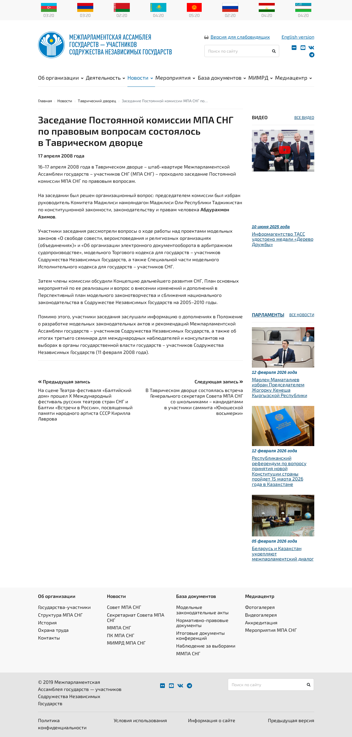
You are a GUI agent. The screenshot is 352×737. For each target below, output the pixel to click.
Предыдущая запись (64, 381)
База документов (222, 77)
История (47, 622)
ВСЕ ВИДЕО (304, 117)
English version (298, 37)
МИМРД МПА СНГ (126, 642)
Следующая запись (219, 381)
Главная (45, 100)
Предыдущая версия (291, 720)
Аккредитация (261, 622)
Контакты (49, 637)
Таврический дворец (97, 100)
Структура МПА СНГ (60, 615)
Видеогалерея (261, 615)
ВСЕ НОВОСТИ (301, 314)
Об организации (60, 77)
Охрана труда (53, 630)
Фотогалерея (260, 607)
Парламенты (268, 314)
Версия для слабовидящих (240, 37)
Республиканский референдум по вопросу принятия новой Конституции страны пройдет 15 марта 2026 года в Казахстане (279, 471)
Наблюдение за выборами (205, 645)
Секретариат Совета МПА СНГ (135, 617)
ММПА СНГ (119, 627)
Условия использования (140, 720)
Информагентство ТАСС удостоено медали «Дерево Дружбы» (282, 239)
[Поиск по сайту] (242, 51)
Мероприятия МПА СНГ (271, 630)
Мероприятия (175, 77)
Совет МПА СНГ (124, 607)
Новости (140, 77)
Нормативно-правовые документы (202, 622)
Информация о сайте (211, 720)
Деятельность (105, 77)
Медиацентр (293, 77)
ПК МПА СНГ (120, 635)
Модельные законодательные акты (202, 609)
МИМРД (260, 77)
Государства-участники (64, 607)
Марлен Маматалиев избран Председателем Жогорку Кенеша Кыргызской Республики (279, 387)
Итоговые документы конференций (200, 635)
